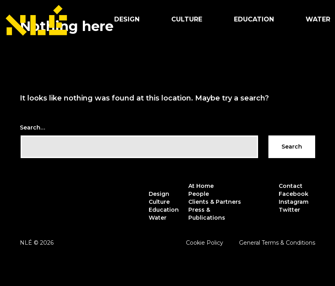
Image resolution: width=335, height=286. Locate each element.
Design (127, 19)
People (198, 193)
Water (158, 217)
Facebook (293, 193)
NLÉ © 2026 (37, 242)
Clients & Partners (214, 201)
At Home (201, 185)
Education (254, 19)
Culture (186, 19)
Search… (32, 127)
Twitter (289, 209)
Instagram (293, 201)
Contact (290, 185)
